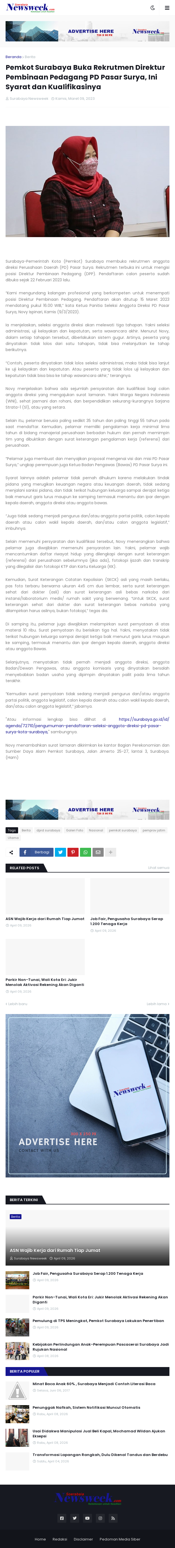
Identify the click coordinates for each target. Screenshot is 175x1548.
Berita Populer (25, 1371)
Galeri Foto (74, 830)
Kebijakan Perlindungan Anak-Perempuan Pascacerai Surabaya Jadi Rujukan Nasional (101, 1347)
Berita (30, 56)
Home (40, 1539)
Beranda (13, 56)
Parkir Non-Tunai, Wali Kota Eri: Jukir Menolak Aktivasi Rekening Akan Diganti (45, 982)
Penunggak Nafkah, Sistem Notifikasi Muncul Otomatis (86, 1407)
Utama (13, 838)
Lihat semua (158, 867)
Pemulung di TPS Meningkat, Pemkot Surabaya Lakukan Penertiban (98, 1320)
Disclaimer (83, 1539)
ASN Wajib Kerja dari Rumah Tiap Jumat (45, 918)
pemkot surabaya (123, 830)
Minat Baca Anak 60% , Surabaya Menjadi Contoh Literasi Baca (94, 1384)
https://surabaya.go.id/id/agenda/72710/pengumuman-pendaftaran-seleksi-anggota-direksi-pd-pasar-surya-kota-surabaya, (87, 726)
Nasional (96, 830)
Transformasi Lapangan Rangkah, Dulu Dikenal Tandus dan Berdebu (100, 1454)
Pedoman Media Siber (120, 1539)
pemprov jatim (154, 830)
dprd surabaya (48, 830)
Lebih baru (17, 1004)
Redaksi (60, 1539)
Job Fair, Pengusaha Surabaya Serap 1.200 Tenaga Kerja (126, 921)
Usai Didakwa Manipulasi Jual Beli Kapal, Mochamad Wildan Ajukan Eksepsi (99, 1434)
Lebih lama (157, 1004)
